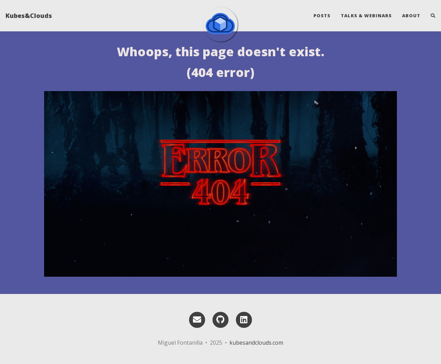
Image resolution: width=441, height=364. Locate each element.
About (411, 15)
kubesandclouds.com (256, 342)
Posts (322, 15)
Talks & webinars (366, 15)
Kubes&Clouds (29, 15)
